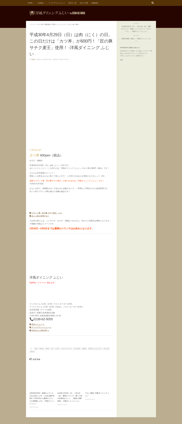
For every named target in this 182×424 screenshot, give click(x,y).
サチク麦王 (77, 348)
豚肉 (80, 24)
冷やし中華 (84, 3)
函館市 (84, 348)
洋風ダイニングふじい (61, 24)
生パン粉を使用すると (39, 216)
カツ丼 (57, 348)
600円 (47, 348)
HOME (30, 3)
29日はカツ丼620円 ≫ (39, 330)
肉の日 (32, 351)
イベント (32, 24)
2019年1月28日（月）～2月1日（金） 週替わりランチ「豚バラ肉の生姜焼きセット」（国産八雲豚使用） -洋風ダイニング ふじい (69, 398)
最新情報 (48, 24)
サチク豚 (40, 24)
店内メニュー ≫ (37, 324)
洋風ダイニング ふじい (95, 348)
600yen (42, 348)
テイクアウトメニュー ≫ (41, 327)
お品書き (40, 3)
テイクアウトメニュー (57, 3)
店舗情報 (94, 3)
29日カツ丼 (72, 3)
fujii (33, 59)
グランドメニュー (66, 348)
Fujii (121, 60)
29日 (36, 348)
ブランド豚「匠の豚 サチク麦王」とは (46, 213)
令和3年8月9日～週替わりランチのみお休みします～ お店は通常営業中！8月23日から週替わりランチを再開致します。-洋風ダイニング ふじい (41, 398)
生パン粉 (74, 24)
